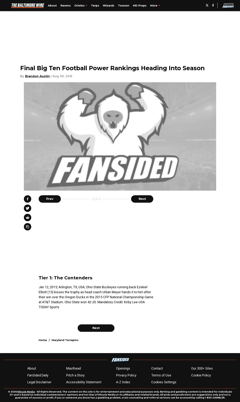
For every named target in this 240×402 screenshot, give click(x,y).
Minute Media (26, 391)
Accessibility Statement (83, 382)
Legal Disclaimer (39, 382)
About (31, 368)
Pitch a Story (75, 375)
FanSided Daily (37, 375)
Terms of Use (161, 375)
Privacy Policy (126, 375)
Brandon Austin (37, 76)
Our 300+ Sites (202, 368)
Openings (123, 368)
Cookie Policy (201, 375)
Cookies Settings (163, 382)
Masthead (73, 368)
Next (142, 199)
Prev (49, 199)
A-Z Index (123, 382)
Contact (157, 368)
